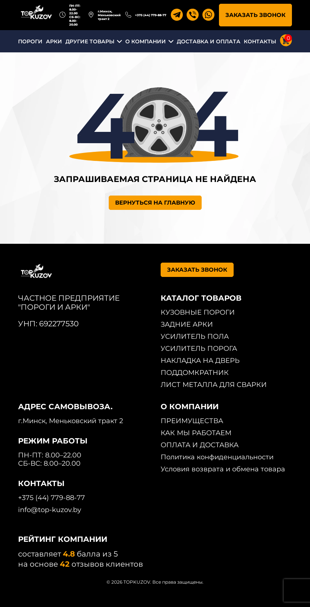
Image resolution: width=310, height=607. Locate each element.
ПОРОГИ (30, 41)
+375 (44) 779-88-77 (150, 15)
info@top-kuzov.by (49, 510)
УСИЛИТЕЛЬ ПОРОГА (199, 348)
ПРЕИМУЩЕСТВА (192, 421)
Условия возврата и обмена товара (223, 469)
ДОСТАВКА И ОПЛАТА (208, 41)
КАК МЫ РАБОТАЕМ (196, 433)
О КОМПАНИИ (145, 41)
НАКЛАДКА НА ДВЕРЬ (200, 360)
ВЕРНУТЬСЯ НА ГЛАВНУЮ (155, 202)
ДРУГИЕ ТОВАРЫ (89, 41)
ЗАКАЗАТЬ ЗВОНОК (255, 14)
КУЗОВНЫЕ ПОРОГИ (198, 312)
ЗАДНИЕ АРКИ (187, 324)
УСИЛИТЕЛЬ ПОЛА (195, 336)
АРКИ (54, 41)
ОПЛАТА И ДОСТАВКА (200, 445)
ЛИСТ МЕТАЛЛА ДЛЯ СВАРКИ (214, 385)
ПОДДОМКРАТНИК (195, 372)
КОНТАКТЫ (260, 41)
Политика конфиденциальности (217, 457)
